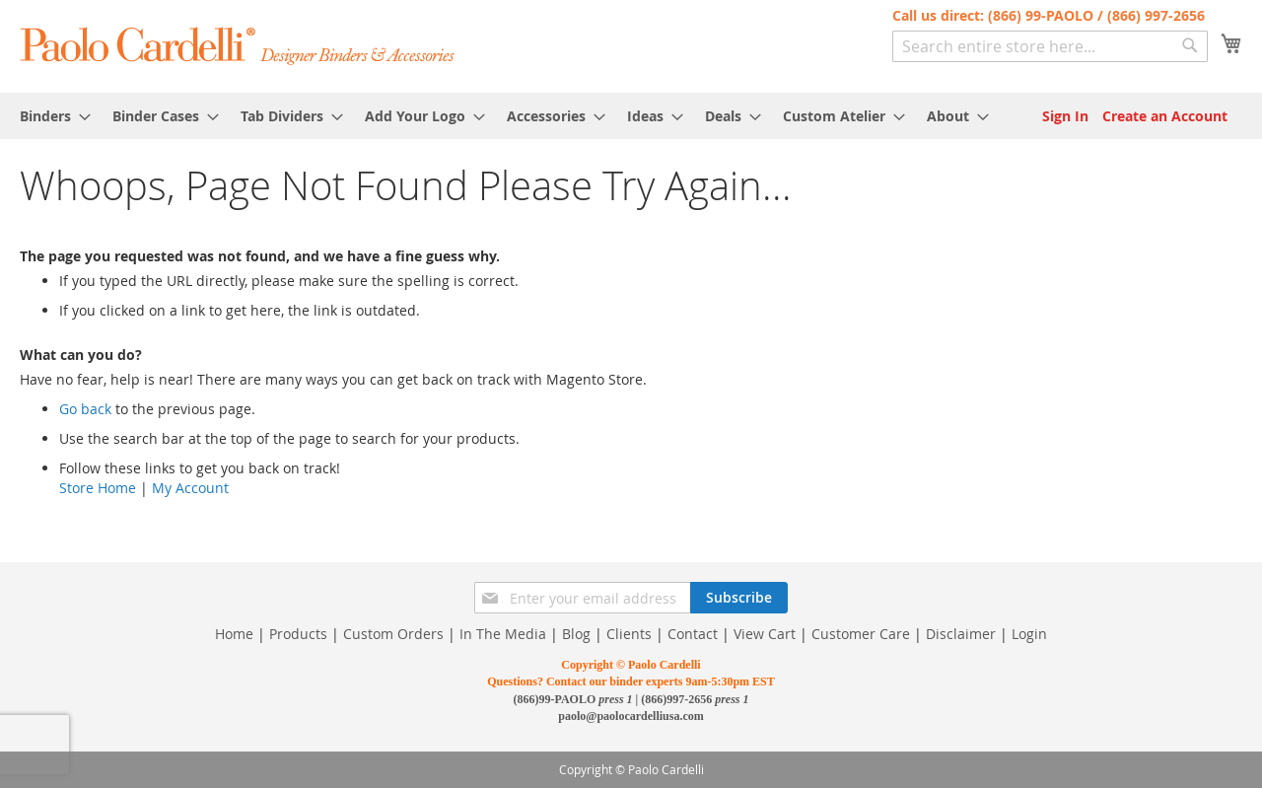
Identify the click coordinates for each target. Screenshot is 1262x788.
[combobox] (1050, 46)
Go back (85, 408)
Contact (692, 633)
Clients (629, 633)
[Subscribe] (739, 597)
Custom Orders (393, 633)
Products (298, 633)
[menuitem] (49, 116)
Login (1029, 633)
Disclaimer (961, 633)
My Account (190, 487)
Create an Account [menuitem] (1164, 116)
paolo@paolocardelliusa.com (631, 716)
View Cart (765, 633)
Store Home (97, 487)
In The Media (502, 633)
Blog (576, 633)
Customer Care (860, 633)
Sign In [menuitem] (1065, 116)
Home (234, 633)
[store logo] (238, 45)
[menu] (631, 116)
